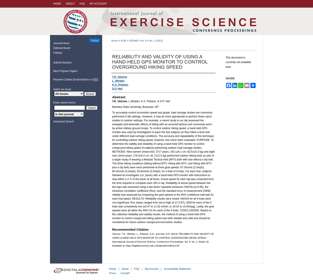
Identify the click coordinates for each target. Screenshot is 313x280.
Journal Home (61, 43)
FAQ (136, 268)
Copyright (125, 273)
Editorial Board (61, 48)
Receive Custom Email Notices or (75, 79)
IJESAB (133, 40)
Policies (57, 52)
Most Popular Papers (65, 71)
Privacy (112, 273)
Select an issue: (62, 89)
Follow (94, 40)
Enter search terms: (64, 102)
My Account (151, 268)
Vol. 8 (143, 40)
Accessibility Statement (177, 268)
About (125, 268)
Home (114, 40)
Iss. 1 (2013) (156, 40)
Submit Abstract (62, 62)
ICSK (123, 40)
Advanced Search (63, 121)
